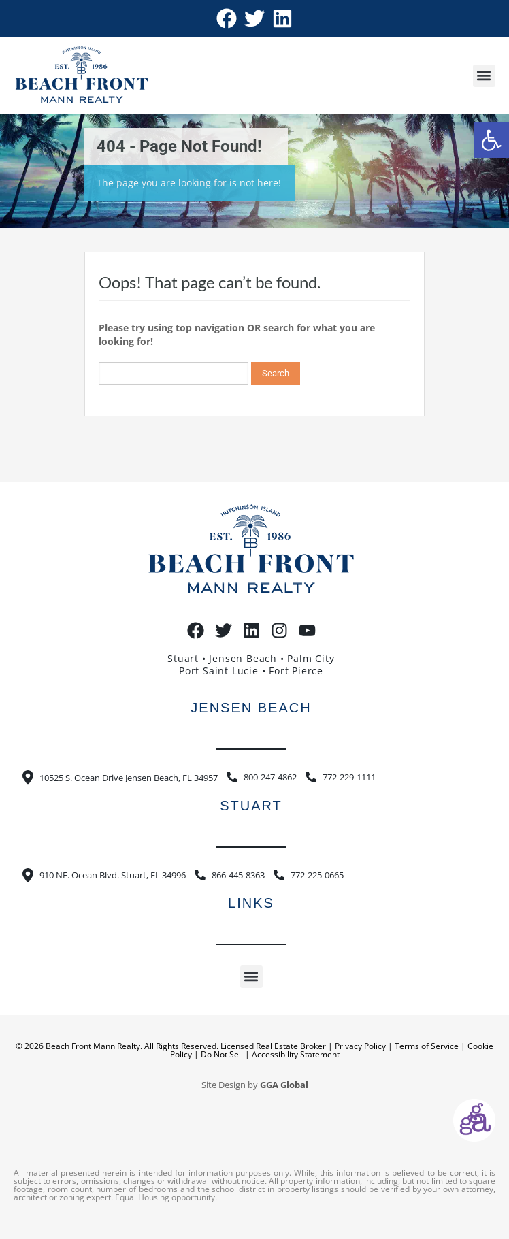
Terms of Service (427, 1046)
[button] (491, 140)
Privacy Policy (360, 1046)
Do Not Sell (222, 1054)
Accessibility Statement (296, 1054)
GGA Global (284, 1085)
